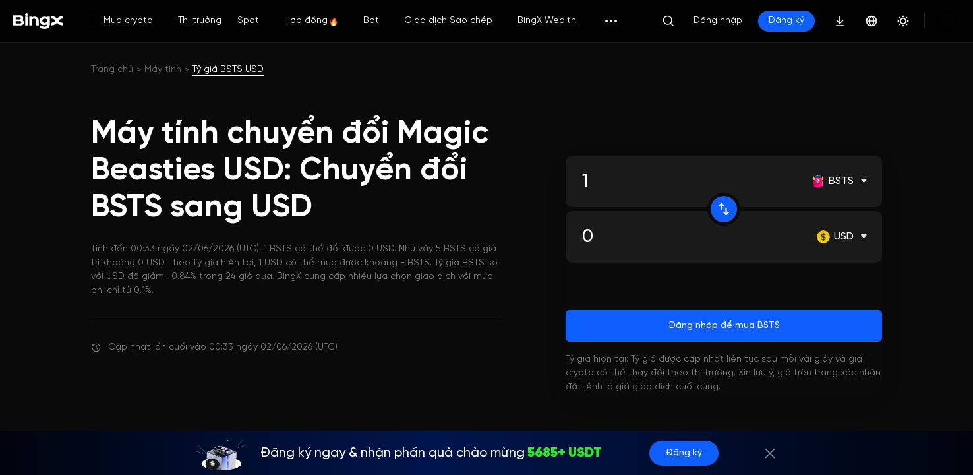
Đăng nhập (717, 21)
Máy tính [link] (162, 70)
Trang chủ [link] (112, 70)
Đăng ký (786, 21)
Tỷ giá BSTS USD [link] (228, 70)
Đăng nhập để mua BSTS (724, 326)
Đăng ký (671, 453)
